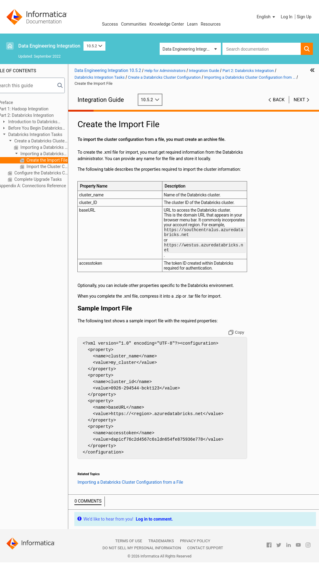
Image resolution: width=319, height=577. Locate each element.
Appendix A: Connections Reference (44, 185)
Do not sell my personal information (141, 563)
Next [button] (299, 99)
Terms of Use (128, 556)
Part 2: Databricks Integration (38, 115)
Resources (211, 24)
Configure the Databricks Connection (52, 172)
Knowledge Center (166, 24)
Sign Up (304, 16)
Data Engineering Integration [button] (189, 49)
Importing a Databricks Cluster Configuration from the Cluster (55, 147)
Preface (17, 102)
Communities (133, 24)
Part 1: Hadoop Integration (35, 108)
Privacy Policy (195, 556)
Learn (192, 24)
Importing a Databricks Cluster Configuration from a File (52, 154)
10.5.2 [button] (94, 46)
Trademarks (161, 556)
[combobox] (261, 49)
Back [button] (279, 99)
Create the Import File (58, 160)
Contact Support (205, 563)
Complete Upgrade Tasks (49, 179)
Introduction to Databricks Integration (41, 122)
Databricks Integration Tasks (46, 134)
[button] (266, 16)
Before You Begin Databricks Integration (43, 128)
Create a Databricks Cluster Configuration (48, 141)
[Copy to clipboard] (239, 347)
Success (110, 24)
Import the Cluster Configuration (58, 166)
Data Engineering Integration (49, 46)
